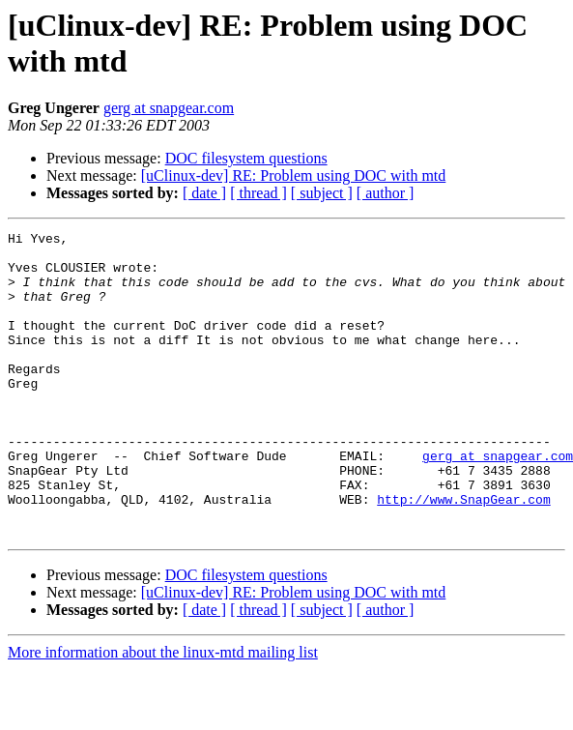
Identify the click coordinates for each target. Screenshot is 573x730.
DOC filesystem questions (246, 158)
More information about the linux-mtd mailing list (163, 713)
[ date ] (204, 193)
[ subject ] (322, 193)
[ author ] (386, 193)
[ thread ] (258, 193)
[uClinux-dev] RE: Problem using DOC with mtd (293, 175)
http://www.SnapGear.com (463, 554)
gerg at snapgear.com (168, 108)
